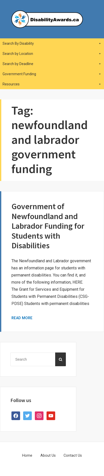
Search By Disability (52, 43)
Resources (52, 84)
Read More (22, 318)
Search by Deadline (52, 64)
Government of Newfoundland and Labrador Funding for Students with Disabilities (47, 226)
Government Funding (52, 74)
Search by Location (52, 54)
